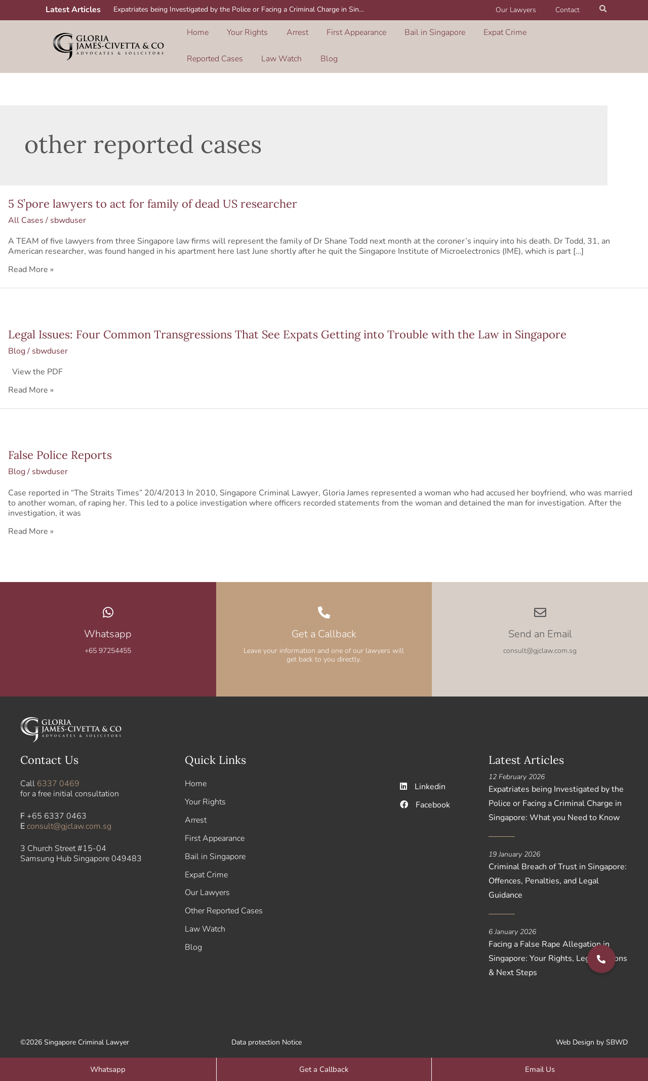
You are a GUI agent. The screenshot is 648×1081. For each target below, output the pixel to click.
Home (196, 35)
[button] (603, 10)
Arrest (276, 35)
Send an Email (540, 627)
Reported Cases (513, 35)
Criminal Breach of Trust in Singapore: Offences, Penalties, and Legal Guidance (558, 874)
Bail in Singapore (394, 35)
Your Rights (236, 35)
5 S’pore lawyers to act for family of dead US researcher (152, 196)
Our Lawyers (523, 10)
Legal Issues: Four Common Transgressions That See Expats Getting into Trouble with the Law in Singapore (287, 327)
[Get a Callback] (324, 605)
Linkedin (423, 779)
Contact (570, 10)
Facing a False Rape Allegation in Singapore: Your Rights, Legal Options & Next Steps (558, 951)
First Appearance (325, 35)
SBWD (617, 1035)
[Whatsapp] (108, 605)
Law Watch (570, 35)
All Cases (26, 213)
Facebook (425, 797)
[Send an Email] (540, 605)
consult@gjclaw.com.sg (69, 819)
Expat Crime (454, 35)
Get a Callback (324, 627)
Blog (193, 49)
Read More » (31, 262)
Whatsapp (108, 627)
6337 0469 (58, 776)
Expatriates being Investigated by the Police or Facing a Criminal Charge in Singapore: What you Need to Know (241, 9)
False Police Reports (60, 448)
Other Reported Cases (224, 904)
